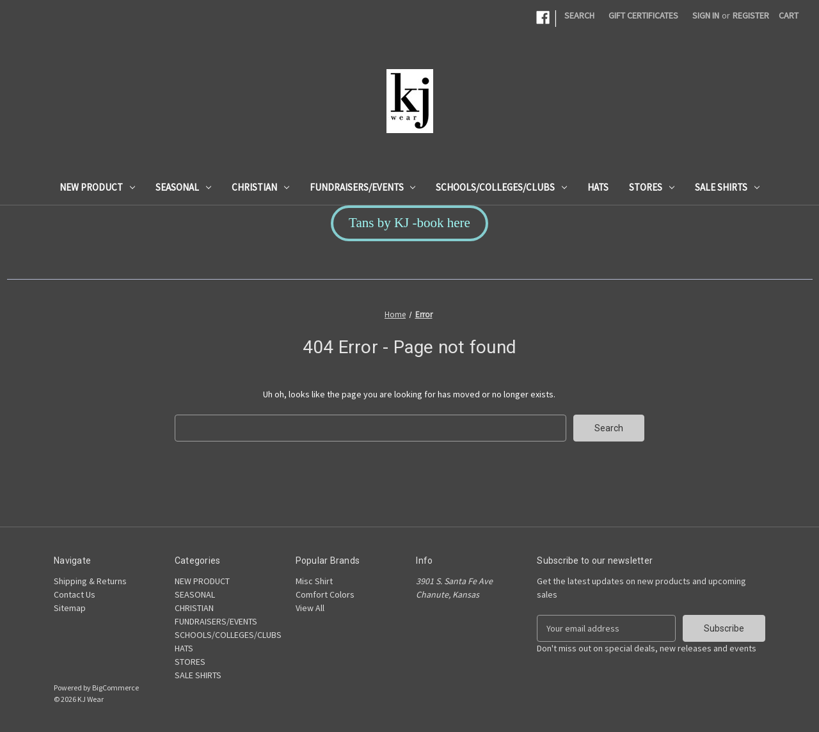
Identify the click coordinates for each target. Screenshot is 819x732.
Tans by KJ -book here (409, 222)
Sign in (705, 15)
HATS (597, 187)
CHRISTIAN (260, 187)
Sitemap (70, 608)
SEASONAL (183, 187)
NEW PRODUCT (97, 187)
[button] (409, 223)
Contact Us (74, 594)
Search (579, 15)
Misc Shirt (314, 581)
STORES (651, 187)
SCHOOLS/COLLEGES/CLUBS (501, 187)
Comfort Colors (325, 594)
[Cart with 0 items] (789, 15)
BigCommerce (115, 687)
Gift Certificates (643, 15)
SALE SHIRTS (727, 187)
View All (310, 608)
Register (751, 15)
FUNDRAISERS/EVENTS (363, 187)
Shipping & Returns (90, 581)
